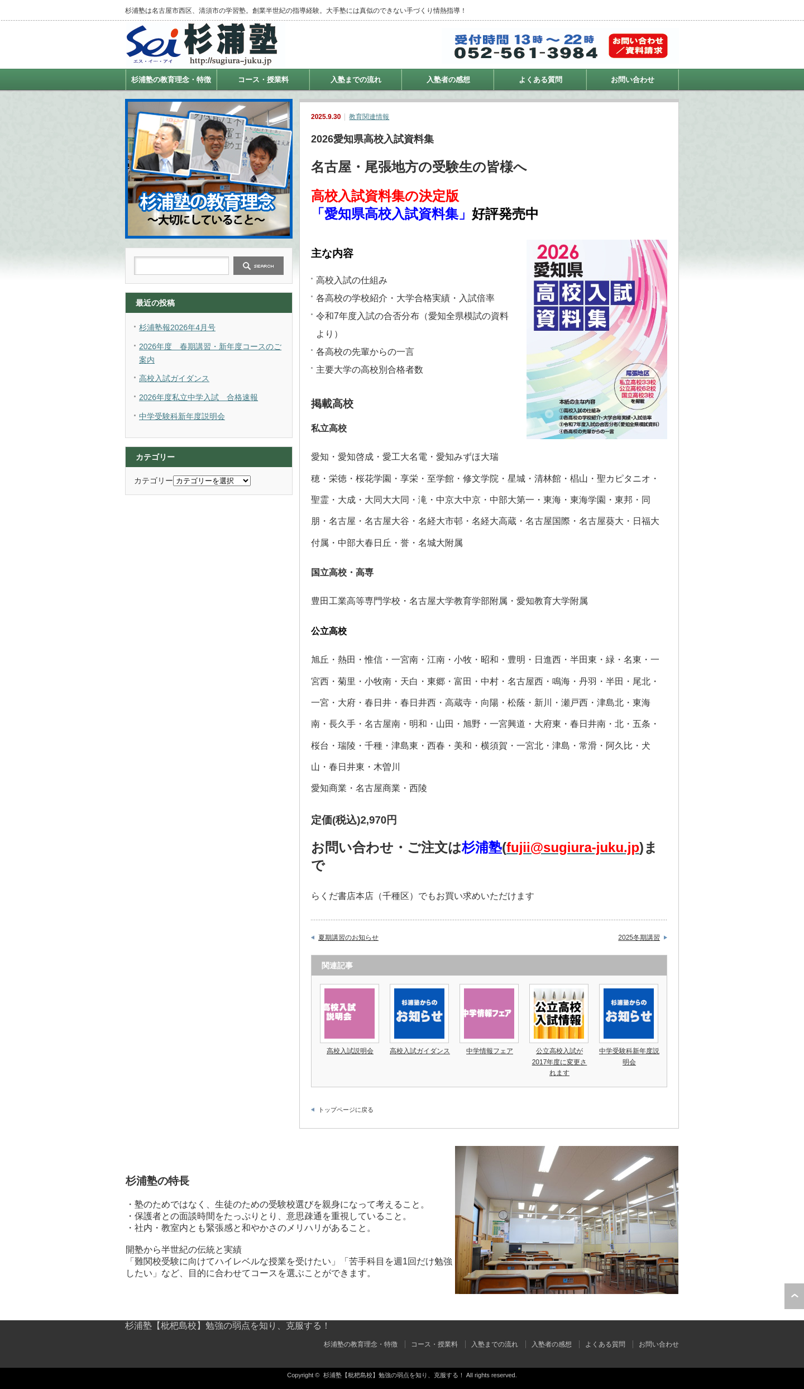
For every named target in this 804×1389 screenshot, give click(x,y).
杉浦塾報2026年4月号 (177, 327)
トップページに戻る (346, 1109)
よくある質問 (540, 79)
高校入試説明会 (350, 1051)
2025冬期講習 (639, 937)
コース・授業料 (263, 79)
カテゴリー (153, 480)
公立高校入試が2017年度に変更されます (559, 1061)
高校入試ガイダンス (420, 1051)
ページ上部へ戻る (794, 1296)
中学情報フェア (489, 1051)
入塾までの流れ (356, 79)
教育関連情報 (369, 117)
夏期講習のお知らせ (348, 937)
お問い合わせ (632, 79)
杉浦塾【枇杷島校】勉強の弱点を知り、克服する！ (228, 1325)
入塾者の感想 (448, 79)
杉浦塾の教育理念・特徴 (171, 79)
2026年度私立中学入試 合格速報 (198, 397)
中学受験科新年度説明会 (182, 416)
